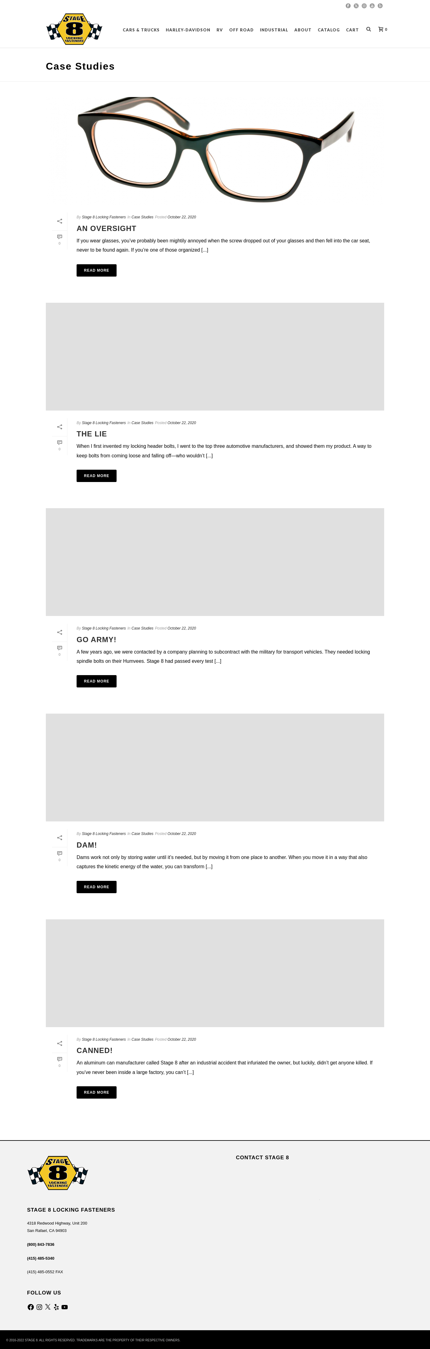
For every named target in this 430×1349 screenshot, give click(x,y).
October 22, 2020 (182, 217)
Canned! (95, 1050)
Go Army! (97, 639)
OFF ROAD (241, 29)
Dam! (87, 845)
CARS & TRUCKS (141, 29)
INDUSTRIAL (274, 29)
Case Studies (142, 217)
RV (220, 29)
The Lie (92, 434)
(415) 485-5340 (40, 1258)
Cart (352, 29)
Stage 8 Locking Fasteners (104, 217)
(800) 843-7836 (40, 1244)
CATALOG (329, 29)
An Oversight (107, 228)
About (303, 29)
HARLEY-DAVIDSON (188, 29)
